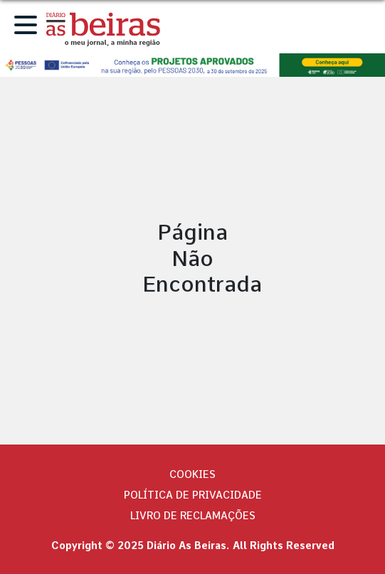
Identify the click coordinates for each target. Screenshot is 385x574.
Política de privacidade (193, 495)
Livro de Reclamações (192, 515)
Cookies (192, 474)
